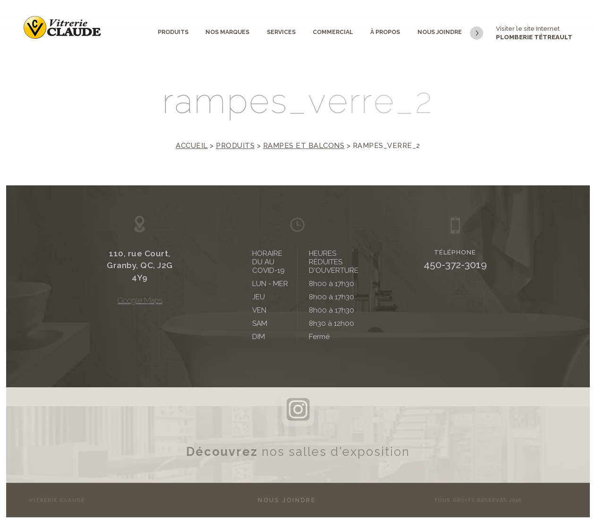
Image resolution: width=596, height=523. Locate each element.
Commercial (333, 32)
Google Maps (140, 300)
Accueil (192, 145)
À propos (385, 32)
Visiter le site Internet (521, 33)
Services (281, 32)
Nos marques (227, 32)
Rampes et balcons (304, 145)
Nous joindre (439, 32)
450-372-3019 (455, 264)
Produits (173, 32)
